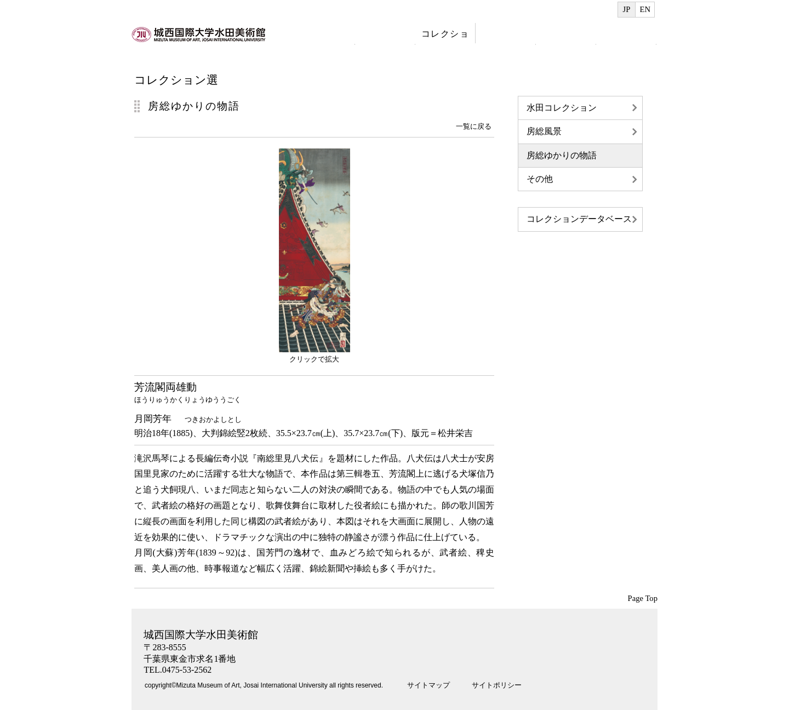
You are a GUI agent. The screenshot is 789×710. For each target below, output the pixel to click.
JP (627, 9)
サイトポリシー (497, 685)
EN (644, 9)
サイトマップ (428, 685)
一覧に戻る (473, 126)
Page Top (643, 598)
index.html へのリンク (200, 40)
